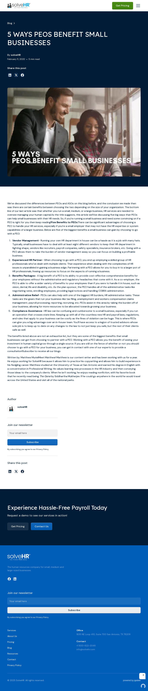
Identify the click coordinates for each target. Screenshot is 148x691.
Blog (9, 647)
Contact (11, 659)
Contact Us (41, 526)
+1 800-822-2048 (86, 645)
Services (11, 630)
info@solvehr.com (86, 649)
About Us (12, 636)
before (92, 203)
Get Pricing (122, 5)
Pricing (10, 642)
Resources (12, 653)
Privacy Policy (14, 665)
